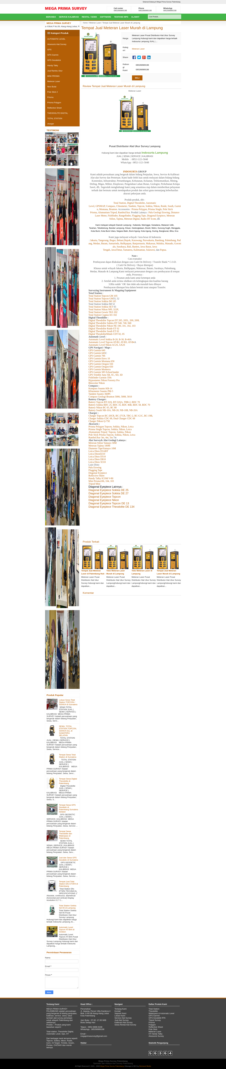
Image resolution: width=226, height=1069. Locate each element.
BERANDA (51, 17)
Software (105, 17)
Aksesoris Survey (156, 1036)
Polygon (152, 1025)
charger (50, 124)
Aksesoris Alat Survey (56, 44)
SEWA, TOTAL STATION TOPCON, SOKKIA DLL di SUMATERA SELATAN (68, 730)
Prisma (50, 97)
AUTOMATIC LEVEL (56, 39)
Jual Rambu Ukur (55, 71)
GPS (49, 49)
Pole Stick (153, 1029)
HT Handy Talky (155, 1034)
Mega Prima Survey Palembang (112, 1066)
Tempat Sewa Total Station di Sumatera (67, 756)
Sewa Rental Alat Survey (125, 1025)
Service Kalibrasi (69, 17)
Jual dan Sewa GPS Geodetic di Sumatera (68, 859)
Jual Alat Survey (122, 1020)
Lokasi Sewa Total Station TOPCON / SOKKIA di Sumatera (68, 702)
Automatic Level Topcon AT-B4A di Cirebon (66, 929)
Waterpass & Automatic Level (161, 1013)
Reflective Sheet (54, 108)
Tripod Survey (155, 1020)
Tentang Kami (121, 1009)
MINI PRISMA (53, 76)
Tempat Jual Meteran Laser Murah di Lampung (122, 28)
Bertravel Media (145, 1066)
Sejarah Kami (120, 1013)
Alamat (135, 17)
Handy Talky (52, 65)
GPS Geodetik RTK (157, 1018)
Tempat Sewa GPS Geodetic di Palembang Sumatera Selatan (68, 808)
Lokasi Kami (120, 1016)
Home (85, 23)
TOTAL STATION (54, 118)
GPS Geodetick (54, 60)
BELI (137, 78)
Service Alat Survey (123, 1018)
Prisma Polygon (54, 102)
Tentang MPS (121, 17)
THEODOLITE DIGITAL (57, 113)
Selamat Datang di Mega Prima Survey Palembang (161, 2)
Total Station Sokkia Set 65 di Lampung (67, 906)
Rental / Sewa (89, 17)
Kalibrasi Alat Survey (124, 1022)
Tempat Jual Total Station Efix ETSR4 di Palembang (68, 883)
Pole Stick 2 (52, 92)
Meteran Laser (95, 23)
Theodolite (153, 1011)
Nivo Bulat (51, 87)
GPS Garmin (53, 55)
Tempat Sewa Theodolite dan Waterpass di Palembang (65, 834)
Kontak (118, 1011)
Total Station (154, 1009)
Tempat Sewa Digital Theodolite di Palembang (68, 781)
